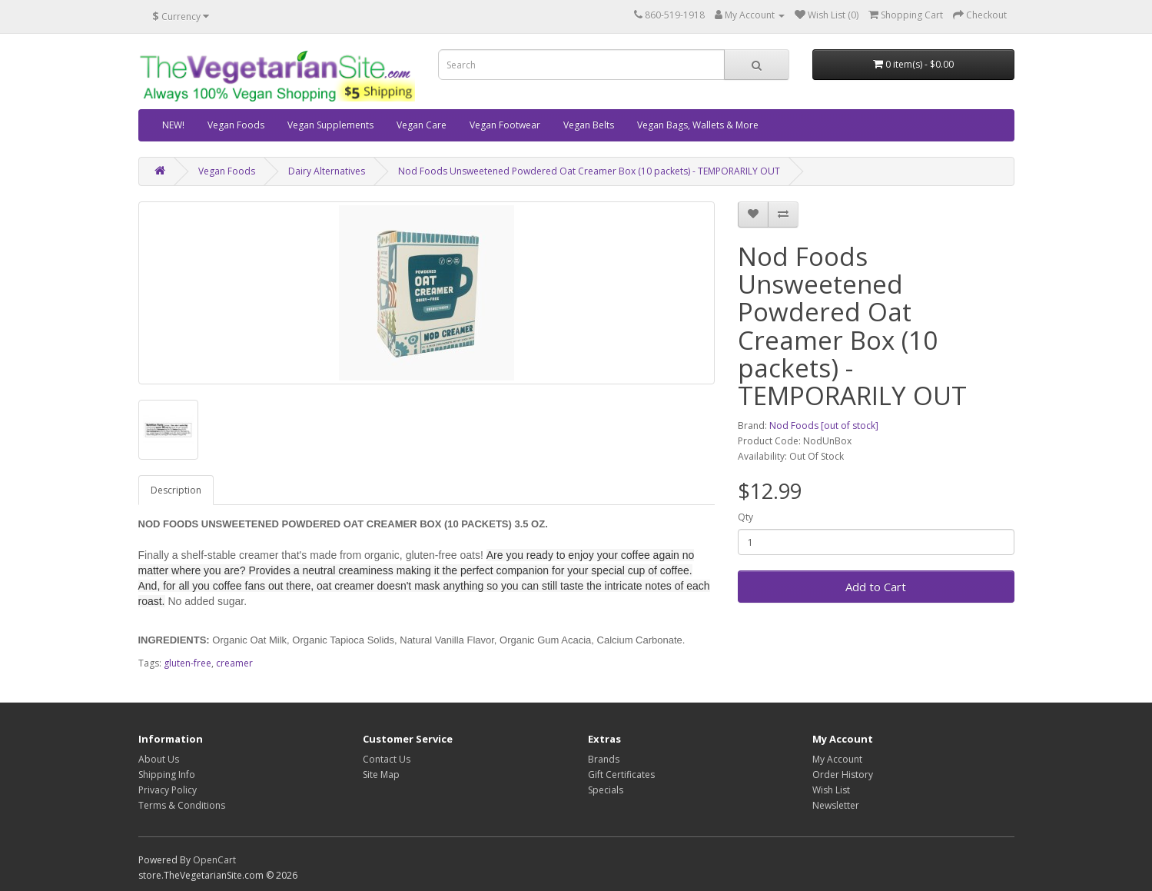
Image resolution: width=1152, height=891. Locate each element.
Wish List (831, 789)
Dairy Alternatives (326, 171)
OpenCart (214, 859)
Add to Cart (875, 586)
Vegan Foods (235, 124)
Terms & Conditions (181, 805)
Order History (842, 774)
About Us (158, 759)
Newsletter (835, 805)
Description (176, 490)
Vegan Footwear (505, 124)
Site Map (381, 774)
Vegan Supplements (330, 124)
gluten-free (187, 663)
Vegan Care (422, 124)
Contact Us (386, 759)
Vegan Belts (588, 124)
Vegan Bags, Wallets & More (698, 124)
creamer (234, 663)
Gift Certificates (621, 774)
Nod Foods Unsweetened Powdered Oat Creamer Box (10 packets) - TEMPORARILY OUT (589, 171)
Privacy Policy (167, 789)
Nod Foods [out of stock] (823, 425)
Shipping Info (166, 774)
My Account (837, 759)
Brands (603, 759)
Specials (605, 789)
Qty (745, 517)
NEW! (173, 124)
